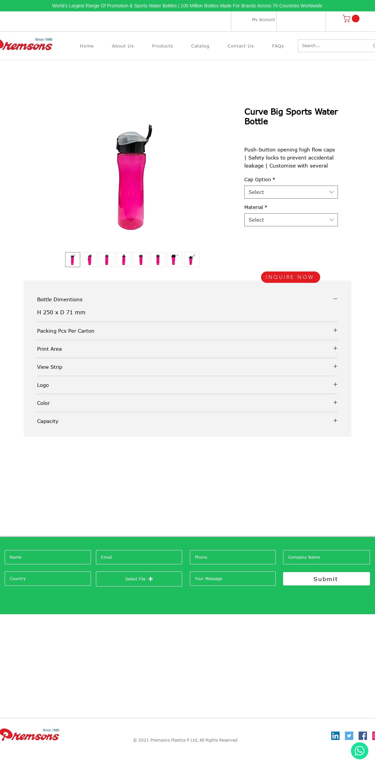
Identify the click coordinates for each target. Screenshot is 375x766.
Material (255, 207)
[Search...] (330, 46)
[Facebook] (363, 736)
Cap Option (259, 179)
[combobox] (291, 192)
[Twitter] (349, 736)
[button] (352, 18)
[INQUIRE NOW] (290, 277)
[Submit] (326, 578)
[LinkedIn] (335, 736)
